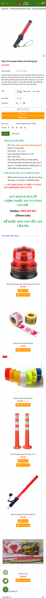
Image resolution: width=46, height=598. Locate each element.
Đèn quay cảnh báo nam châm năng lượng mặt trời (23, 284)
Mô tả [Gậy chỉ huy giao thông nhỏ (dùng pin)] (6, 134)
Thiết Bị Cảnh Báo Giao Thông (25, 123)
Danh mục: (5, 123)
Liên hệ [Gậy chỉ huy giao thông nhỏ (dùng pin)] (23, 114)
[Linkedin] (17, 128)
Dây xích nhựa (23, 573)
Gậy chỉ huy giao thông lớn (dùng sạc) (23, 514)
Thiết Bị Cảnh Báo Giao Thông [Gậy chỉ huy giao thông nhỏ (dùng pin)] (20, 8)
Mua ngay (23, 117)
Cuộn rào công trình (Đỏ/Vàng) (23, 343)
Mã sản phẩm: (6, 71)
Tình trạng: (5, 98)
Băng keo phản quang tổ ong (23, 398)
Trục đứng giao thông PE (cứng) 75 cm (23, 454)
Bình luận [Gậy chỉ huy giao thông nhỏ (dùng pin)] (15, 134)
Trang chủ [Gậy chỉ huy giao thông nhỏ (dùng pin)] (5, 8)
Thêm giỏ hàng (23, 109)
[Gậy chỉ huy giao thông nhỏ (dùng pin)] (23, 3)
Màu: (3, 91)
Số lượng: (5, 103)
